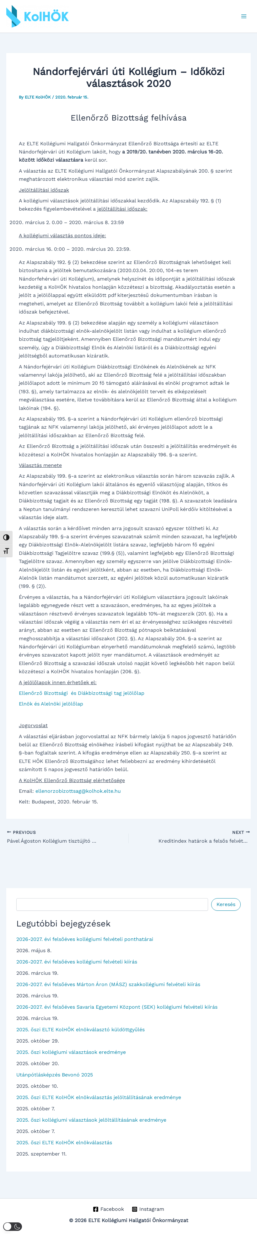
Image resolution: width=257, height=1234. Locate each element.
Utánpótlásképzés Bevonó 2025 (54, 1075)
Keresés (226, 904)
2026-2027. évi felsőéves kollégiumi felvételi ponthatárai (84, 939)
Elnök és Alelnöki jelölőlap (51, 704)
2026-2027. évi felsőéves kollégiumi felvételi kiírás (76, 962)
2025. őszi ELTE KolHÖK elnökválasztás (64, 1142)
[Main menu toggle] (244, 16)
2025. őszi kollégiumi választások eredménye (71, 1052)
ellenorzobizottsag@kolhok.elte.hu (78, 791)
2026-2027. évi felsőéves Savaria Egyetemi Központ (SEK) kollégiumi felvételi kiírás (116, 1007)
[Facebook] (108, 1209)
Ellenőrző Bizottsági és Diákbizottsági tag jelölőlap (81, 693)
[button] (12, 1226)
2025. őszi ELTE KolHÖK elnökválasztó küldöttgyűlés (80, 1030)
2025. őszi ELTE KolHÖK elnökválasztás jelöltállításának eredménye (98, 1097)
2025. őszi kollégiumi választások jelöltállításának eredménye (91, 1120)
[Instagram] (148, 1209)
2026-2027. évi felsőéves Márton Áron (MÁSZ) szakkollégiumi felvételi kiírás (108, 984)
